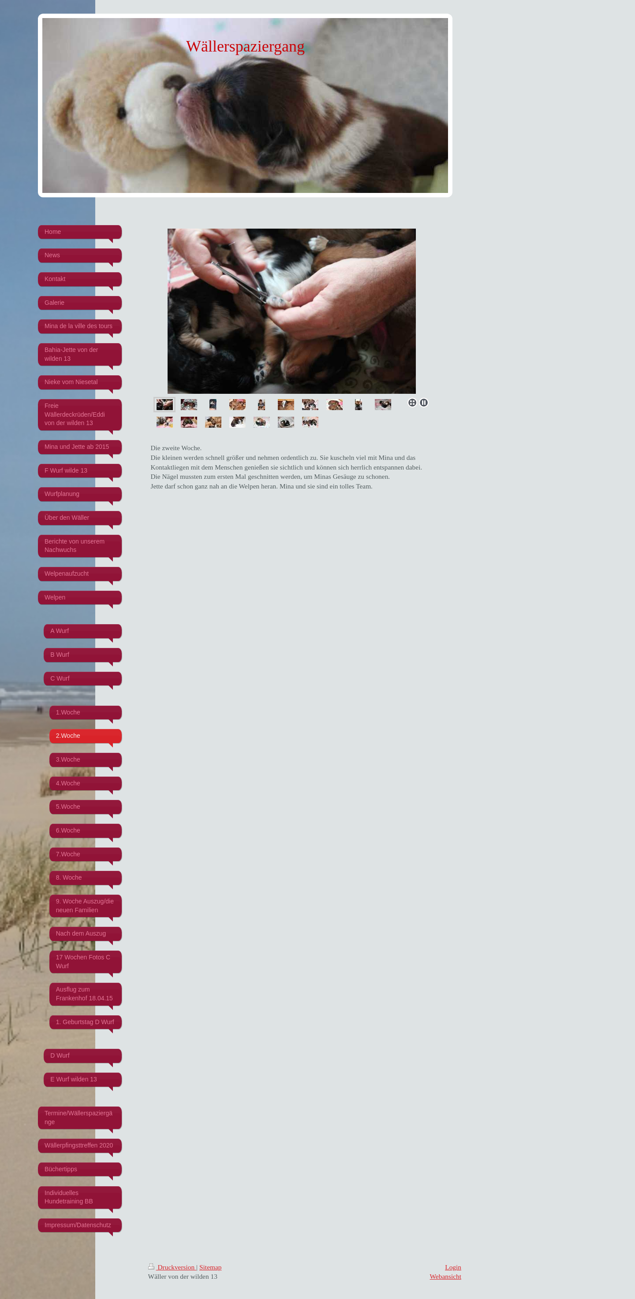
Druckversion (172, 1267)
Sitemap (210, 1267)
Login (453, 1267)
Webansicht (445, 1276)
